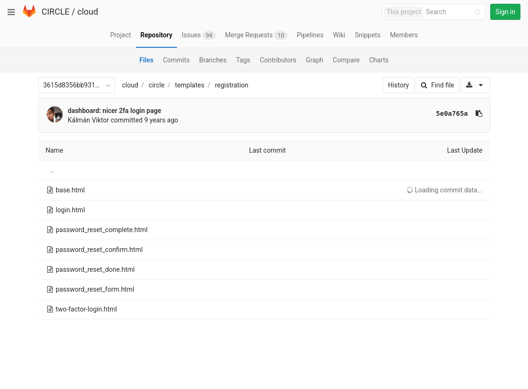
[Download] (475, 85)
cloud (87, 12)
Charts (378, 60)
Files (146, 60)
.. (52, 170)
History (398, 85)
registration (231, 85)
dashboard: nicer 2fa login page (114, 110)
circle (157, 85)
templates (189, 85)
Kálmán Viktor (88, 120)
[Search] (455, 12)
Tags (243, 60)
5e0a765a (452, 113)
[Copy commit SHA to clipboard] (479, 113)
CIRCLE (55, 12)
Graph (314, 60)
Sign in (505, 12)
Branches (212, 60)
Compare (346, 60)
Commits (176, 60)
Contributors (278, 60)
